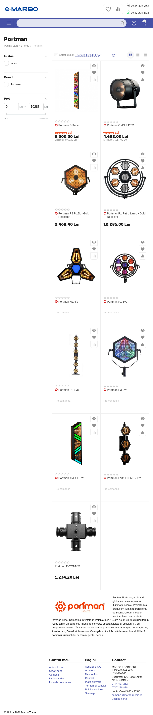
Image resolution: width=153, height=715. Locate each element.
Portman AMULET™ (71, 478)
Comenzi (54, 674)
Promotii (90, 670)
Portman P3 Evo (117, 389)
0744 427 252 (137, 5)
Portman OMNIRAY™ (120, 125)
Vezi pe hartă (119, 698)
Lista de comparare (60, 682)
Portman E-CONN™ (67, 566)
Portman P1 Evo (117, 301)
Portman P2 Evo (68, 389)
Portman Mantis (68, 301)
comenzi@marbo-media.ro (127, 694)
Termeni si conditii (95, 685)
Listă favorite (56, 678)
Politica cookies (94, 689)
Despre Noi (91, 674)
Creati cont (55, 670)
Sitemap (90, 693)
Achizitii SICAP (93, 666)
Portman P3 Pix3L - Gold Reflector (73, 215)
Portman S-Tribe (68, 125)
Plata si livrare (93, 681)
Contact (89, 678)
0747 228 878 (137, 12)
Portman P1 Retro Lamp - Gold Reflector (126, 215)
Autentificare (56, 667)
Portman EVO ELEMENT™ (124, 478)
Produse (9, 23)
